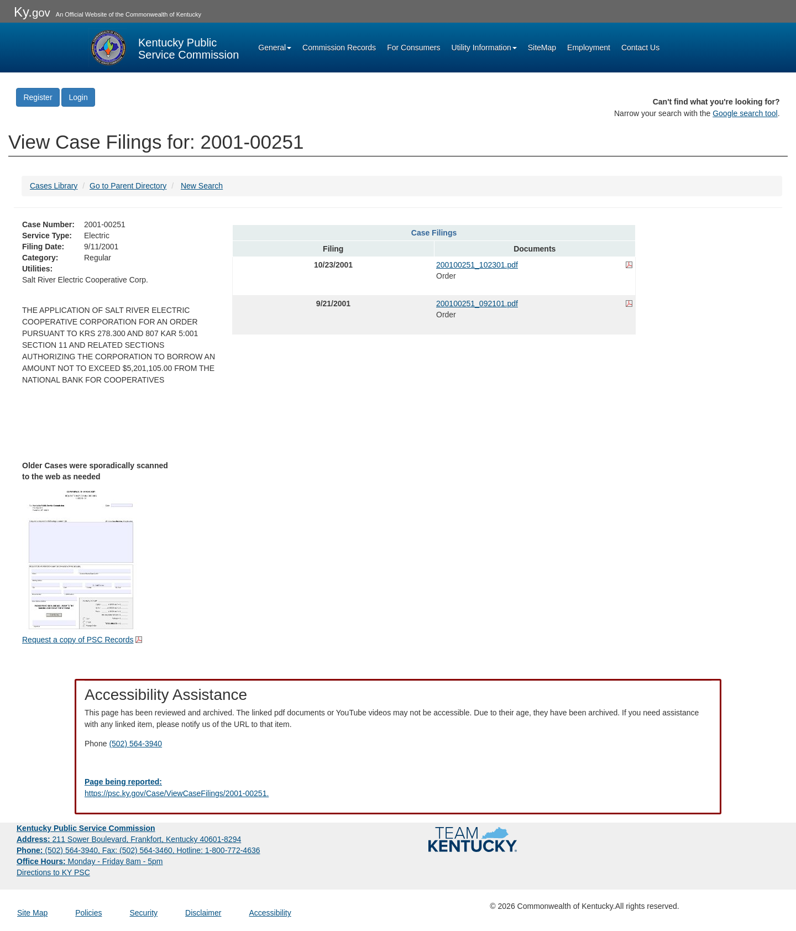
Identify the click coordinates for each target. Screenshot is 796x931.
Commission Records (339, 47)
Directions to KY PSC (53, 872)
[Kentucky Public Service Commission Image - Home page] (163, 47)
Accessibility (270, 912)
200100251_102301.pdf (477, 264)
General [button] (274, 47)
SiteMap (542, 47)
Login (78, 97)
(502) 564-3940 (135, 743)
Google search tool (745, 113)
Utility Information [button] (484, 47)
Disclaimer (203, 912)
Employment (588, 47)
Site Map (32, 912)
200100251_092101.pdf (477, 303)
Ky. (32, 11)
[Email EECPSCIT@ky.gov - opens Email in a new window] (398, 787)
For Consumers (413, 47)
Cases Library (53, 185)
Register (37, 97)
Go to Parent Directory (128, 185)
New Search (202, 185)
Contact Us (640, 47)
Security (144, 912)
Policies (88, 912)
